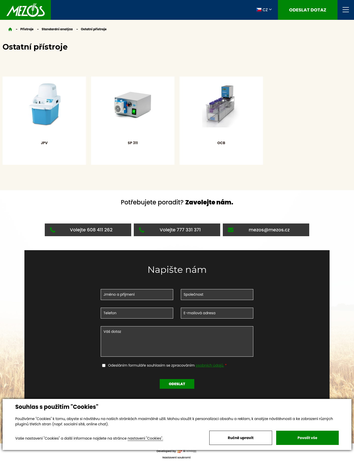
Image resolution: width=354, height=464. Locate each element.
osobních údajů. (210, 365)
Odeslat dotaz (307, 10)
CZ (262, 9)
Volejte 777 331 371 (170, 230)
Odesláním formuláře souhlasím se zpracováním (166, 365)
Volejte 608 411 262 (81, 230)
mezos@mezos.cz (259, 230)
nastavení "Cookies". (145, 438)
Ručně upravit (241, 437)
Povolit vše (307, 437)
